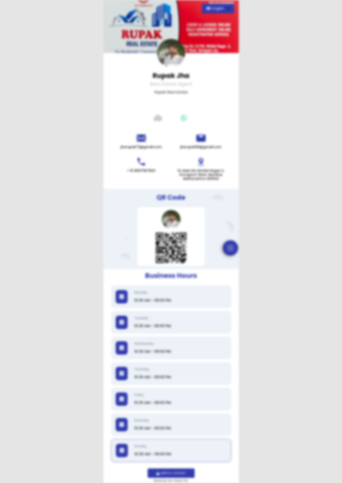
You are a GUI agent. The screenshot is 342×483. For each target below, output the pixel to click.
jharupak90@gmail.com (200, 147)
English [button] (216, 8)
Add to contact (171, 473)
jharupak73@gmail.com (141, 147)
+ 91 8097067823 (141, 170)
